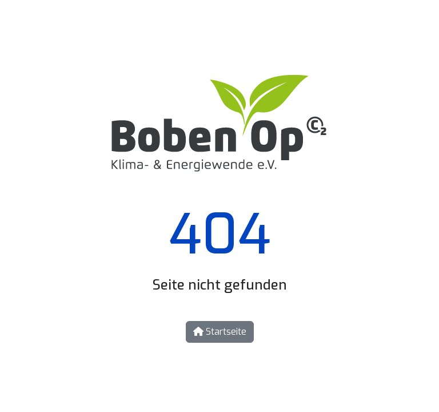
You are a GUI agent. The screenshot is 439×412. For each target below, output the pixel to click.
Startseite (219, 332)
